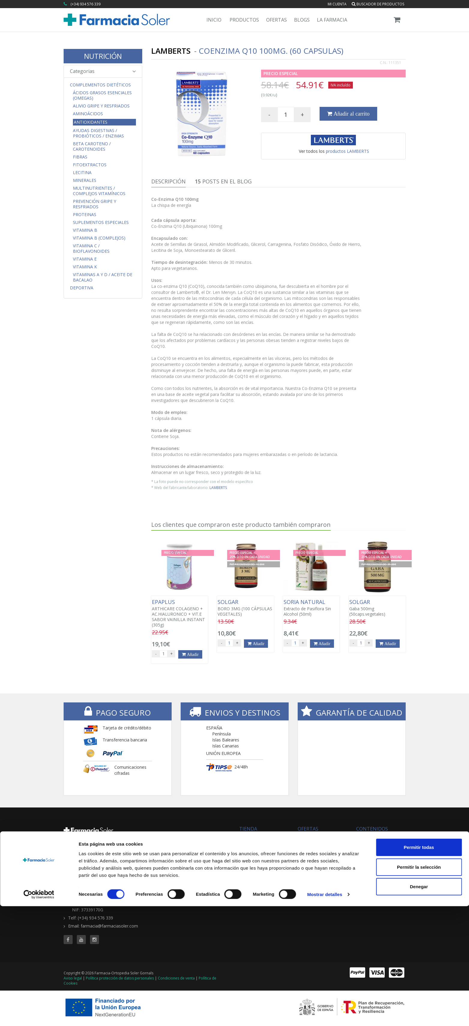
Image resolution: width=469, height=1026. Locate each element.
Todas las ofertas (314, 837)
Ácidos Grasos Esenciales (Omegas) (102, 95)
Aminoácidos (88, 113)
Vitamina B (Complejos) (99, 238)
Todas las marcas (256, 837)
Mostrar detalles (324, 1014)
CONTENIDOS (372, 828)
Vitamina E (85, 259)
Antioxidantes (90, 122)
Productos (244, 20)
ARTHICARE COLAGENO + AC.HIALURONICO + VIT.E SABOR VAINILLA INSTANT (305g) (179, 613)
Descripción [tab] (168, 181)
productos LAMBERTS (347, 151)
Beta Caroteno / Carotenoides (92, 146)
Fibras (80, 157)
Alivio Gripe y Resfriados (101, 106)
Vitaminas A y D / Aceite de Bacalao (102, 277)
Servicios (364, 843)
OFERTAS (308, 828)
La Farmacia (332, 20)
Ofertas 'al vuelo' (314, 849)
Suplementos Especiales (101, 222)
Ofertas (276, 20)
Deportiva (81, 288)
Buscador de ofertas (318, 843)
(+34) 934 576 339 (86, 4)
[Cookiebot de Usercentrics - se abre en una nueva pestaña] (39, 1014)
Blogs (302, 20)
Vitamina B (85, 230)
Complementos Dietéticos (100, 85)
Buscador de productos (378, 4)
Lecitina (82, 172)
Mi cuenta (337, 4)
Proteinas (84, 214)
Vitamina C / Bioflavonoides (91, 248)
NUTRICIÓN (103, 56)
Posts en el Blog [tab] (223, 181)
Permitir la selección (419, 986)
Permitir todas (419, 967)
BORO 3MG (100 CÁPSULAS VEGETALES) (245, 608)
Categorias (103, 71)
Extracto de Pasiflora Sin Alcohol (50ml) (311, 608)
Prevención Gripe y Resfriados (94, 204)
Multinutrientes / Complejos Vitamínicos (99, 191)
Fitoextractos (90, 164)
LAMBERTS (218, 487)
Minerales (84, 180)
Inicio (213, 20)
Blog (360, 837)
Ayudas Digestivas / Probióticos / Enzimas (98, 133)
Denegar (419, 1006)
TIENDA (248, 828)
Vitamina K (85, 267)
